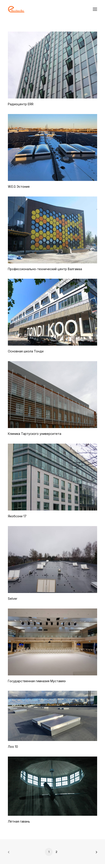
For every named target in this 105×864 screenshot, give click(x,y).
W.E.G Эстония (19, 186)
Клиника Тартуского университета (34, 434)
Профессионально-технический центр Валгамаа (45, 269)
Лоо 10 (13, 746)
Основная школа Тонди (26, 351)
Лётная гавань (19, 821)
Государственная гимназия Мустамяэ (37, 681)
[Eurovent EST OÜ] (16, 9)
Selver (12, 598)
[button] (95, 9)
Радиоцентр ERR (20, 104)
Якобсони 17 (17, 516)
